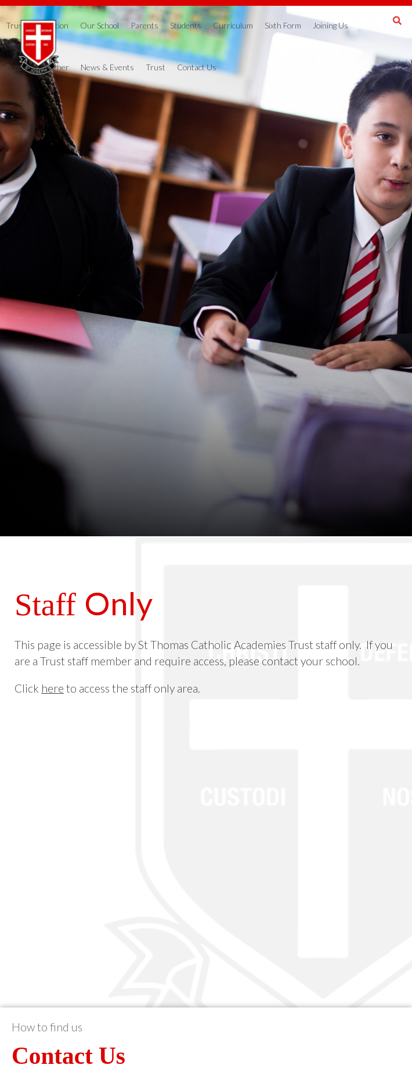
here (52, 688)
